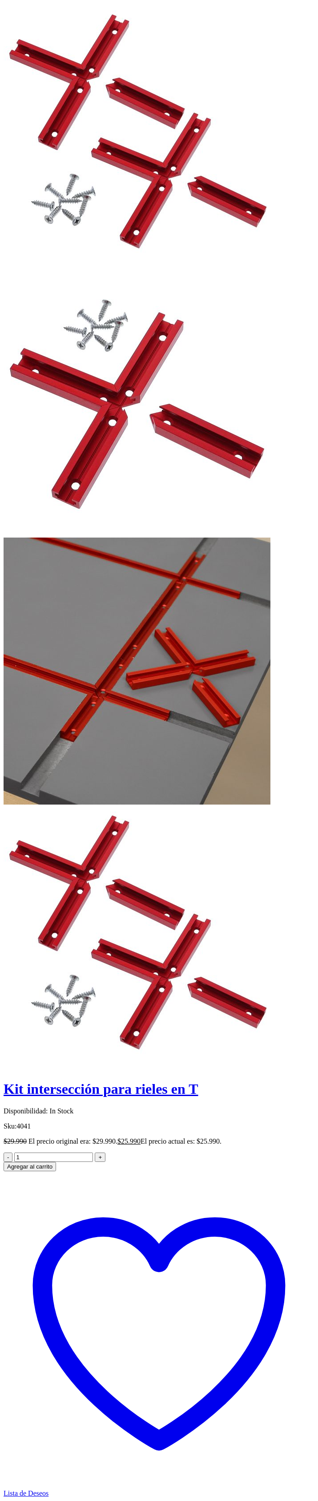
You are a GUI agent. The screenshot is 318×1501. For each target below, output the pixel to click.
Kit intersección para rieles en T (101, 1089)
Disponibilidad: (26, 1111)
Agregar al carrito (29, 1166)
